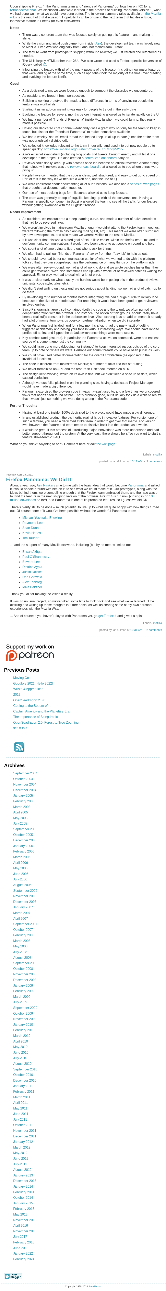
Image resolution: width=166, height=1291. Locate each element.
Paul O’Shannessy (35, 556)
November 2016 (24, 1231)
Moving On (21, 677)
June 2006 (20, 874)
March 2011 (22, 1097)
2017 (17, 694)
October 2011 (23, 1125)
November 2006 (24, 896)
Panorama (135, 485)
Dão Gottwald (32, 577)
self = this (20, 728)
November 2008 (24, 974)
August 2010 (22, 1063)
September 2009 (25, 1008)
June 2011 (20, 1114)
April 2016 (20, 1225)
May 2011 (20, 1108)
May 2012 (20, 1153)
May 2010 (20, 1047)
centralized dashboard (101, 158)
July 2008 (20, 952)
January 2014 (23, 1186)
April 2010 (20, 1041)
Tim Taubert (30, 538)
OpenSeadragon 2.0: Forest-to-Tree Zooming (46, 722)
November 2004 (24, 784)
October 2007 (23, 929)
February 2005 (23, 801)
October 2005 (23, 835)
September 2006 (25, 890)
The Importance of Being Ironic (35, 717)
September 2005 (25, 829)
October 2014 (23, 1197)
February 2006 (23, 851)
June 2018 (20, 1248)
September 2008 (25, 963)
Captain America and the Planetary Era (41, 711)
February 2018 (23, 1242)
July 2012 (20, 1164)
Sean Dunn (30, 528)
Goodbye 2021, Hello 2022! (33, 683)
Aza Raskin (45, 485)
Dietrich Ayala (32, 567)
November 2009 (24, 1019)
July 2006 (20, 879)
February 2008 (23, 935)
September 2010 (25, 1069)
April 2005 (20, 812)
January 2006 (23, 846)
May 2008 (20, 946)
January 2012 (23, 1141)
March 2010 (22, 1035)
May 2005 (20, 818)
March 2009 (22, 996)
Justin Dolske (32, 572)
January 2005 (23, 795)
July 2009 (20, 1002)
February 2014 (23, 1192)
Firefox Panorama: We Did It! (39, 479)
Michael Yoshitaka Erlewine (42, 517)
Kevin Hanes (31, 533)
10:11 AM (136, 461)
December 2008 (24, 980)
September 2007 (25, 924)
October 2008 (23, 968)
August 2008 (22, 957)
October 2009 (23, 1013)
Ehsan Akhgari (32, 551)
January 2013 (23, 1175)
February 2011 (23, 1091)
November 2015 (24, 1220)
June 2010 (20, 1052)
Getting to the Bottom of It (31, 705)
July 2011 (20, 1119)
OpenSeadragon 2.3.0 (29, 700)
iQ (44, 64)
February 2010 (23, 1030)
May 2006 (20, 868)
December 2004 (24, 790)
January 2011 (23, 1086)
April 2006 (20, 862)
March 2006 (22, 857)
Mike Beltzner (32, 587)
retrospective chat (23, 10)
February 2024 (23, 1259)
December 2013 (24, 1181)
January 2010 (23, 1024)
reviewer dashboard (84, 166)
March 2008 (22, 941)
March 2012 (22, 1147)
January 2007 (23, 907)
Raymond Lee (32, 522)
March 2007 (22, 913)
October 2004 (23, 779)
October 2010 (23, 1075)
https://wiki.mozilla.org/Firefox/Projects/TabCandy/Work (83, 149)
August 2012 (22, 1169)
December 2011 (24, 1136)
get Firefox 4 (107, 616)
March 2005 (22, 807)
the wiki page (105, 444)
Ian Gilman (95, 1286)
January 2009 (23, 985)
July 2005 (20, 823)
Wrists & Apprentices (28, 689)
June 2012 (20, 1158)
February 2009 (23, 991)
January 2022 (23, 1253)
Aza (98, 43)
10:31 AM (136, 630)
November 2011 (24, 1130)
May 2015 (20, 1214)
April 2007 (20, 918)
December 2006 (24, 901)
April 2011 (20, 1102)
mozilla (157, 454)
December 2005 (24, 840)
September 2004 (25, 773)
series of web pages (144, 184)
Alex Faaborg (32, 582)
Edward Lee (31, 562)
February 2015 (23, 1208)
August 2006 (22, 885)
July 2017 (20, 1236)
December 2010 (24, 1080)
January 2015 (23, 1203)
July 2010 (20, 1058)
